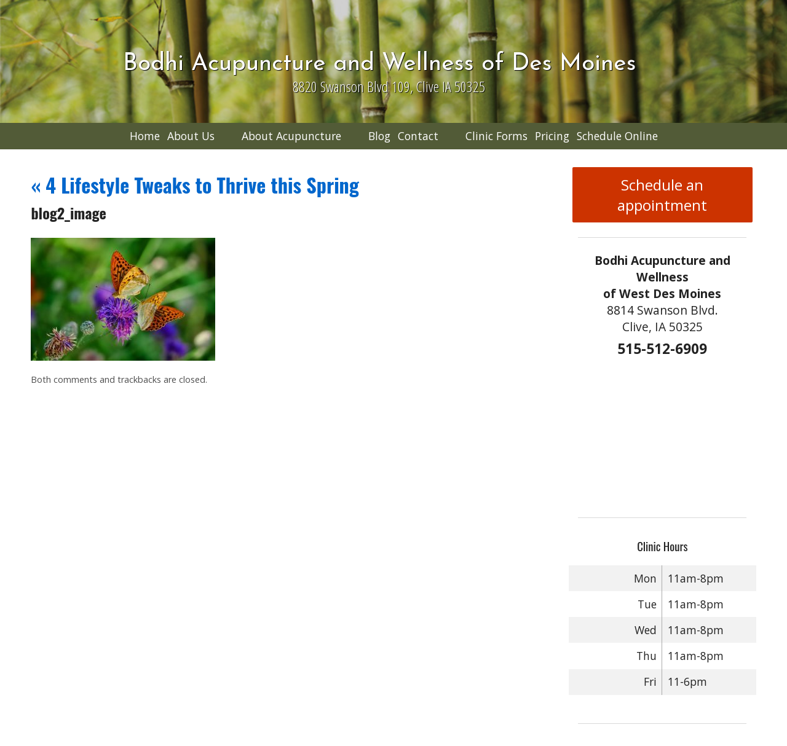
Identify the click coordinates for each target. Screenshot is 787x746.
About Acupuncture (291, 135)
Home (145, 135)
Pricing (552, 135)
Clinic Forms (496, 135)
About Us (191, 135)
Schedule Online (617, 135)
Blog (379, 135)
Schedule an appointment (662, 195)
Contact (418, 135)
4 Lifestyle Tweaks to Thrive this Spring (194, 184)
